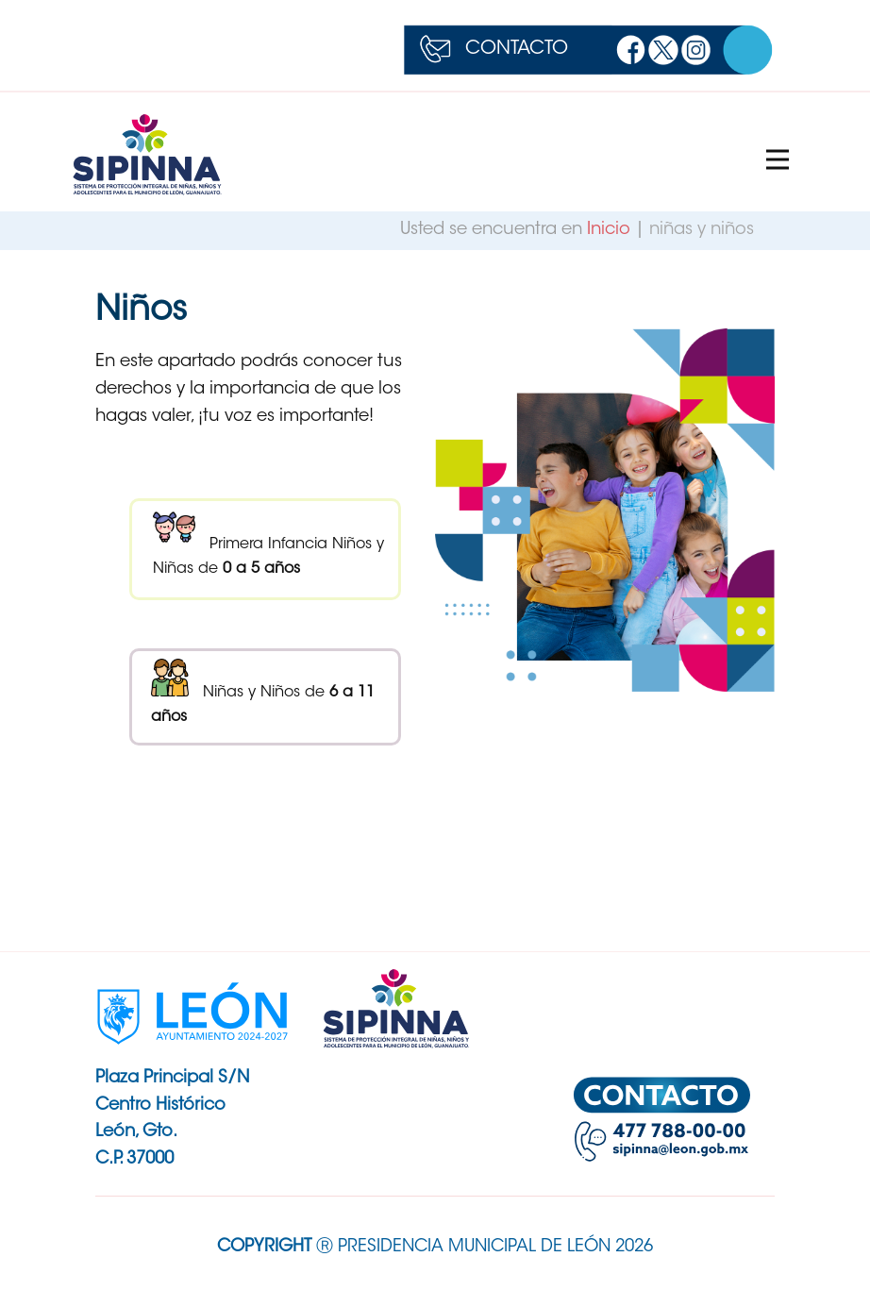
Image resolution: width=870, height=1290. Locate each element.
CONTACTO (516, 49)
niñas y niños (701, 230)
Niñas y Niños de (263, 692)
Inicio (611, 230)
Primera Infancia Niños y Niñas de (268, 541)
